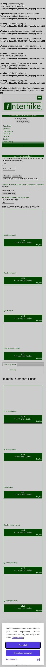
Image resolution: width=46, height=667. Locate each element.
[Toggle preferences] (12, 659)
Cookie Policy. (18, 638)
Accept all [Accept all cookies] (23, 645)
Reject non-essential (23, 653)
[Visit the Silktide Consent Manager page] (38, 659)
